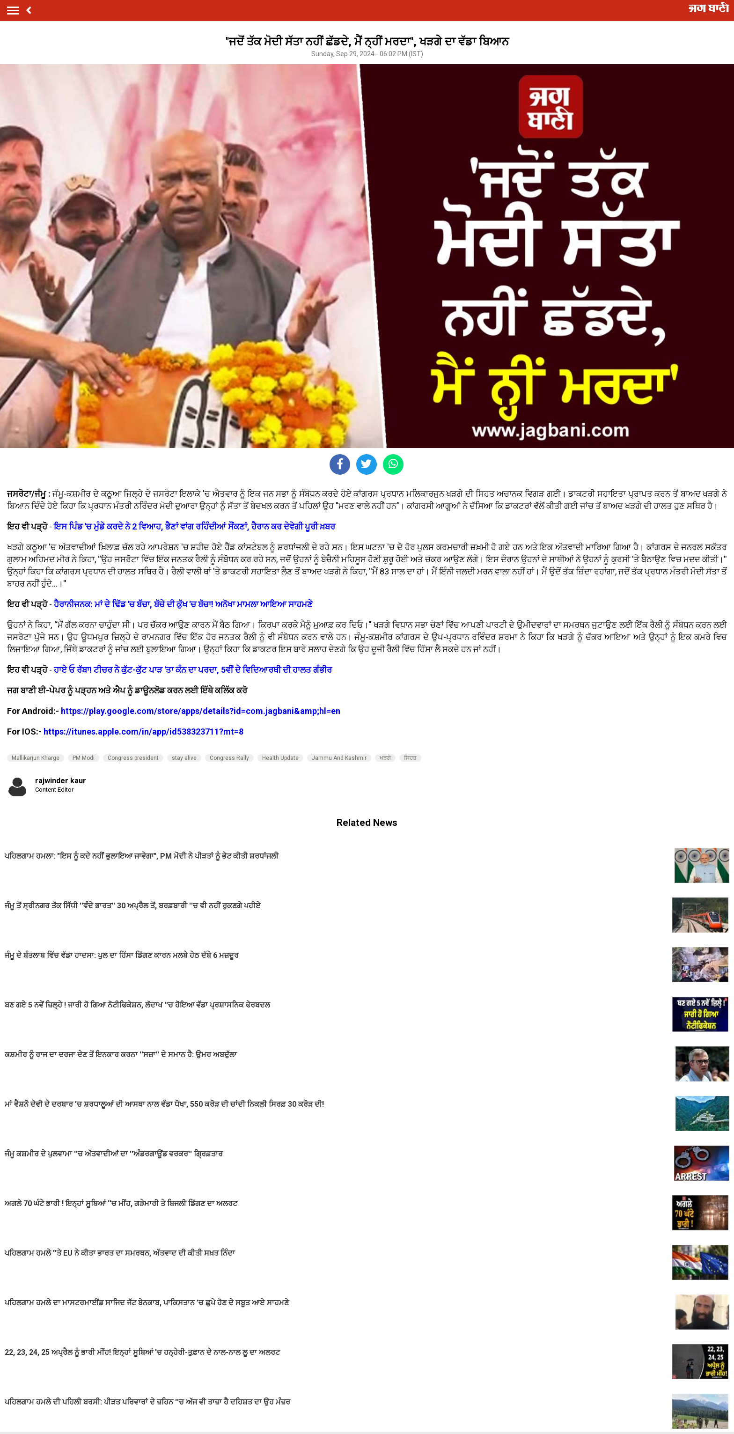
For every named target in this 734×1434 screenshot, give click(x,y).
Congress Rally (229, 758)
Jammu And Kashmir (339, 758)
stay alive (184, 758)
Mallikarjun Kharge (35, 758)
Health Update (280, 758)
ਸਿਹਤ (410, 758)
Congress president (133, 758)
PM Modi (84, 758)
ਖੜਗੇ (385, 758)
